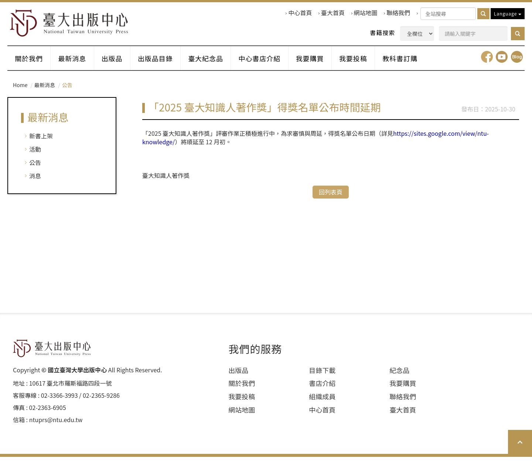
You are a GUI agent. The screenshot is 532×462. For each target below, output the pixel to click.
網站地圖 (366, 12)
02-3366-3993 (59, 400)
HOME (72, 24)
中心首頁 (300, 12)
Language (507, 13)
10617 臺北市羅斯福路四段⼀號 (70, 388)
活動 (35, 154)
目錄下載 (322, 375)
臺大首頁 (333, 12)
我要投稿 (369, 62)
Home (20, 90)
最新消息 (75, 62)
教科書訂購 (418, 62)
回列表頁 (330, 196)
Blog (517, 62)
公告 (35, 167)
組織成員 (322, 401)
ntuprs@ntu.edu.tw (56, 424)
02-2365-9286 (101, 400)
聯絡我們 (398, 12)
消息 (35, 180)
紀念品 (399, 375)
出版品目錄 (162, 62)
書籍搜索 (382, 32)
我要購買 (324, 62)
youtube (502, 62)
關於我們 (30, 62)
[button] (518, 33)
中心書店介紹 (271, 62)
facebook (487, 62)
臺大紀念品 (215, 62)
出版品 (117, 62)
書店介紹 (322, 388)
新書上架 (41, 141)
